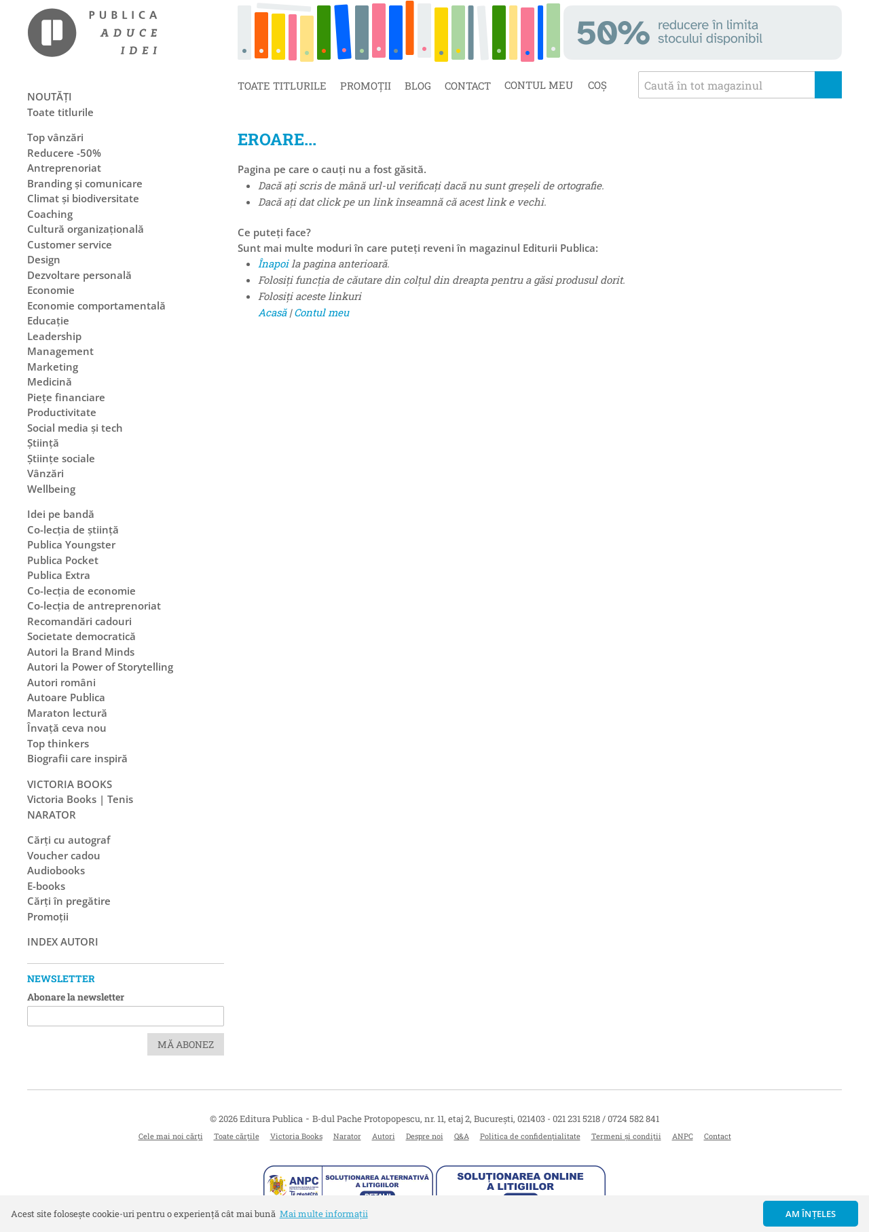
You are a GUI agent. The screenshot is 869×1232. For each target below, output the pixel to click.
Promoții (365, 85)
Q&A (461, 1136)
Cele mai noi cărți (170, 1136)
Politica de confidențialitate (530, 1136)
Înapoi (273, 263)
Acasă (272, 312)
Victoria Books (296, 1136)
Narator (347, 1136)
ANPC (682, 1136)
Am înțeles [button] (810, 1214)
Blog (418, 85)
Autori (383, 1136)
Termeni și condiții (626, 1136)
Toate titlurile (282, 85)
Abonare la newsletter (75, 996)
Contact (468, 85)
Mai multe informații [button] (324, 1214)
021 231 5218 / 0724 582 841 (606, 1119)
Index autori (62, 941)
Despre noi (424, 1136)
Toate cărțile (236, 1136)
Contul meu (321, 312)
